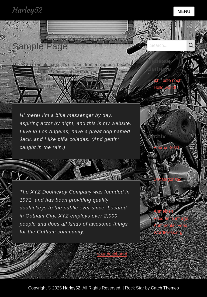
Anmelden (163, 211)
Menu (184, 11)
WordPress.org (168, 232)
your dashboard (112, 254)
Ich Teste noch (167, 80)
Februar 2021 (167, 147)
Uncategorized (167, 179)
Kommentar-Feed (170, 225)
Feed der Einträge (171, 218)
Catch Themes (165, 288)
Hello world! (165, 87)
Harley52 (27, 10)
